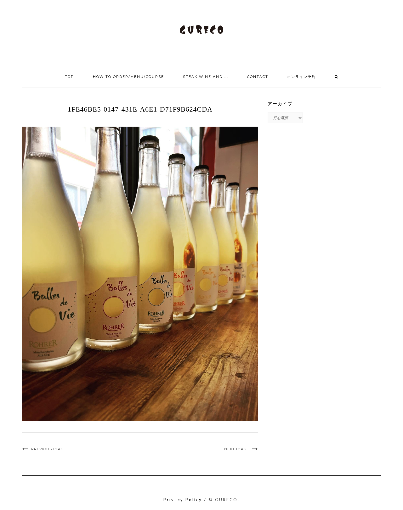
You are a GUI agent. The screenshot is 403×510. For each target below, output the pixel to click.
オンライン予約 (301, 76)
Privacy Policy (182, 499)
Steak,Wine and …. (205, 76)
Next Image (236, 449)
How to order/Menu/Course (128, 76)
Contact (257, 76)
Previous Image (48, 449)
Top (69, 76)
